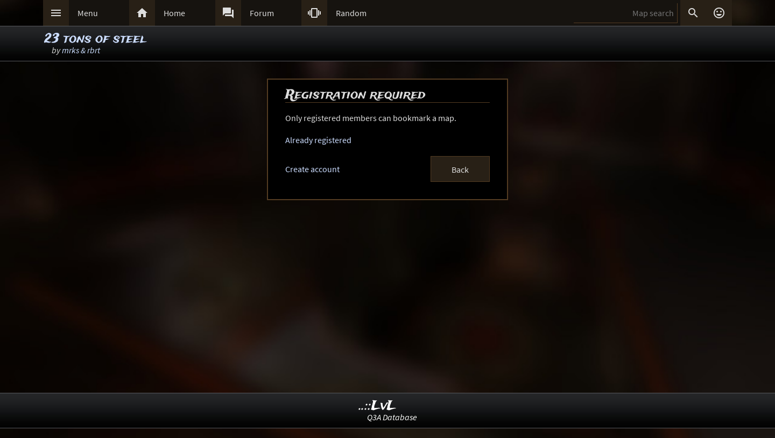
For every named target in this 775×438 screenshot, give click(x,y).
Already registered (318, 140)
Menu (88, 13)
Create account (312, 169)
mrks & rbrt (81, 50)
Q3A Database (392, 417)
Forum (262, 13)
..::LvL (378, 406)
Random (351, 13)
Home (174, 13)
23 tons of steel (95, 39)
